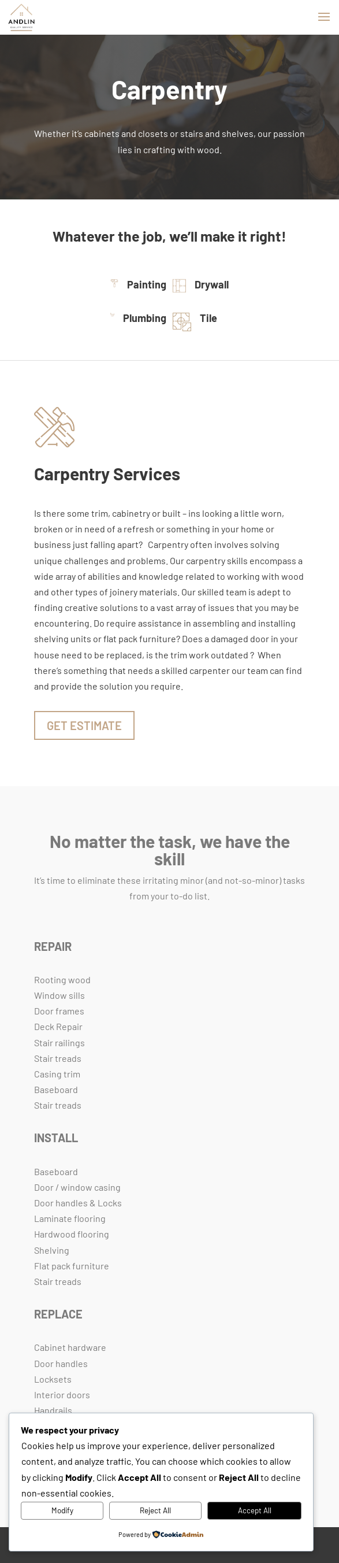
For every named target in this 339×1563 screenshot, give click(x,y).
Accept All (254, 1510)
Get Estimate (84, 725)
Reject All (155, 1510)
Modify (62, 1510)
